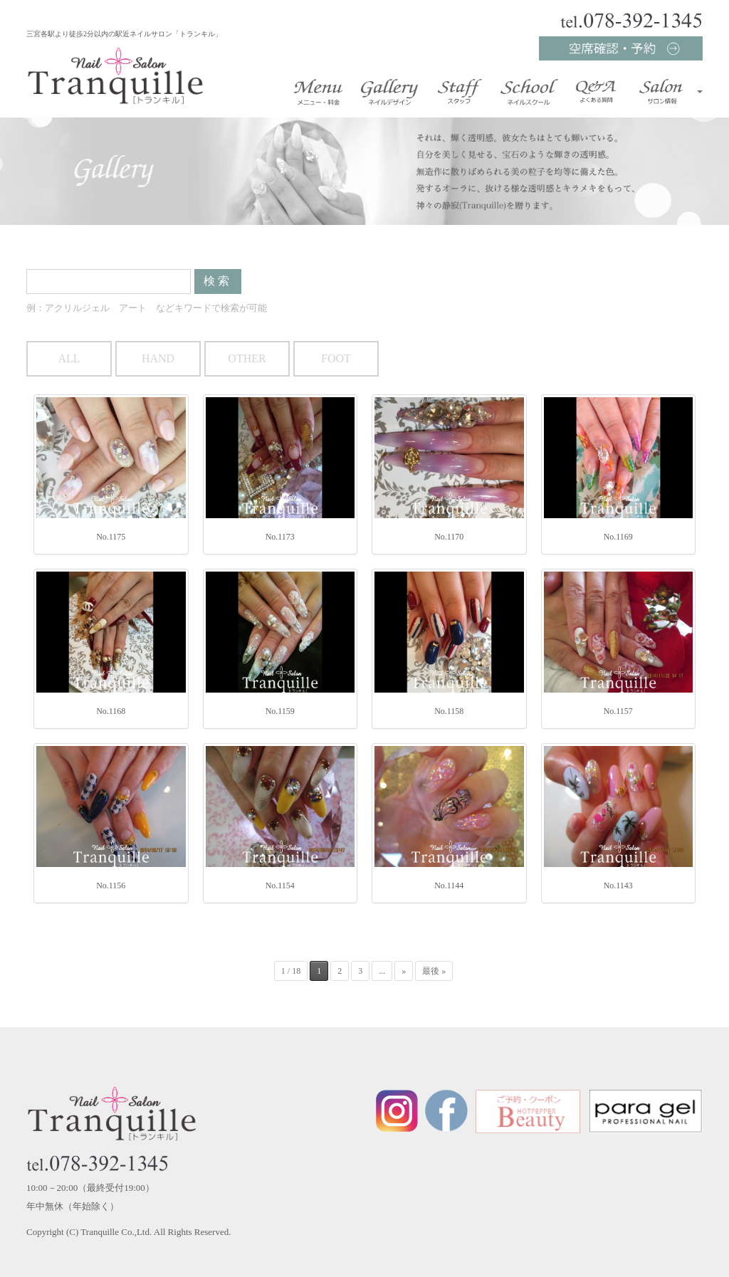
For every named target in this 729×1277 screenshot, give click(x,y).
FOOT (336, 358)
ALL (69, 358)
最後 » (434, 971)
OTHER (247, 358)
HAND (158, 358)
